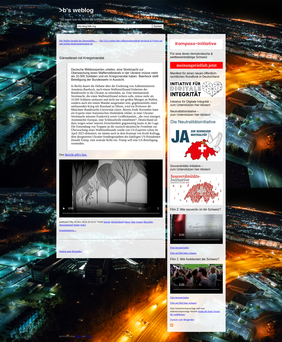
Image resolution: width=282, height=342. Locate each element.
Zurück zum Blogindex (182, 319)
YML (89, 336)
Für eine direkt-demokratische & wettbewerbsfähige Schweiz (191, 55)
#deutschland (117, 221)
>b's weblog (76, 10)
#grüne (139, 221)
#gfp (133, 221)
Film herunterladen (179, 247)
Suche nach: (66, 26)
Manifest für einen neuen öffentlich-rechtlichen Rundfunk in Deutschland (194, 75)
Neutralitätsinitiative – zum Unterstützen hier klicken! (190, 113)
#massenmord (66, 224)
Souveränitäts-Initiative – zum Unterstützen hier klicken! (190, 167)
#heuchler (148, 221)
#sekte (76, 224)
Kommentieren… (67, 230)
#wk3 (83, 224)
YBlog (78, 336)
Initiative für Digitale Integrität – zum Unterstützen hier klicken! (191, 103)
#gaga (127, 221)
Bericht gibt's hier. (76, 154)
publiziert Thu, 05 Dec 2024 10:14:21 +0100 (81, 221)
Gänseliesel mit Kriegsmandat (81, 58)
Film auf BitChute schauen (183, 253)
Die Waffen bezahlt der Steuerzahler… (78, 40)
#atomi (107, 221)
